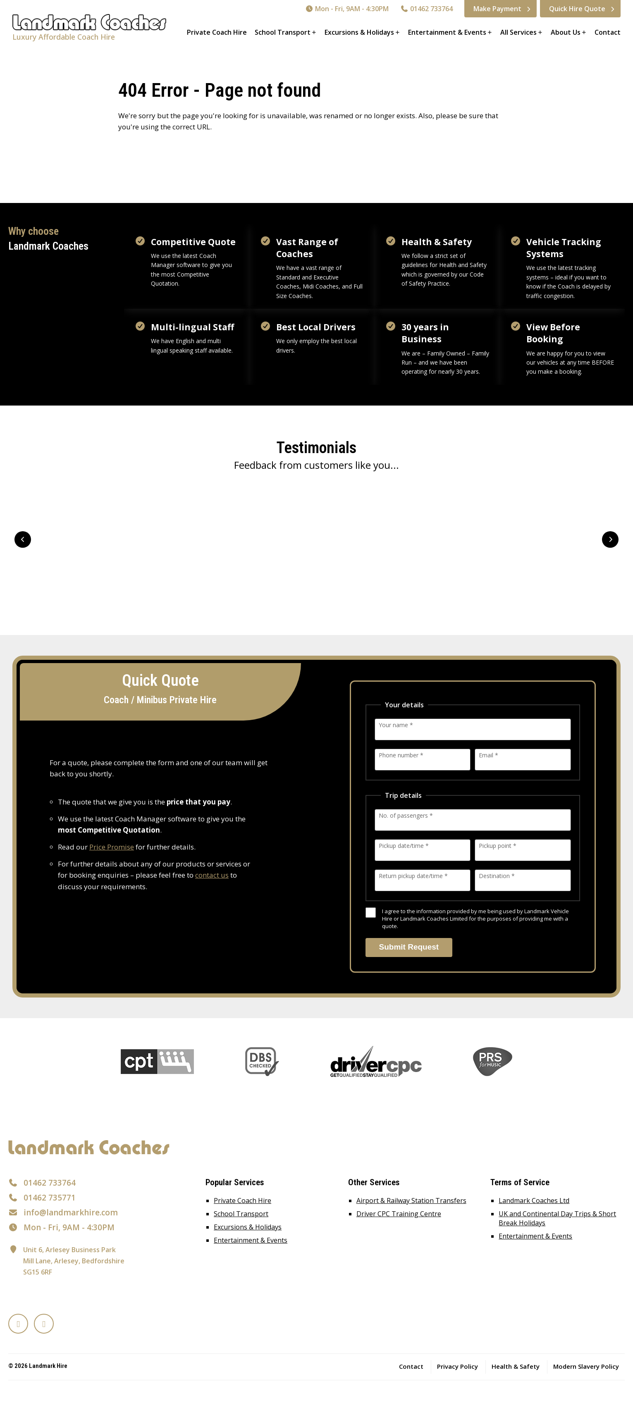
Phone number (401, 755)
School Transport (283, 32)
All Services (518, 32)
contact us (212, 875)
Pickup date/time (404, 846)
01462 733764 (426, 8)
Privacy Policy (457, 1366)
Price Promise (111, 847)
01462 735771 (50, 1197)
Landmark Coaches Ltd (534, 1200)
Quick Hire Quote (577, 8)
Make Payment (497, 8)
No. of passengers (406, 815)
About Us (565, 32)
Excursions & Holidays (359, 32)
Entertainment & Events (447, 32)
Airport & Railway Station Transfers (411, 1200)
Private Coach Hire (217, 32)
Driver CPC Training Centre (398, 1213)
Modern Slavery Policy (586, 1366)
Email (488, 755)
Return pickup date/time (413, 876)
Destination (497, 876)
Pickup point (497, 846)
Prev (22, 539)
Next (610, 539)
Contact (608, 32)
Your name (396, 725)
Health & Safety (516, 1366)
